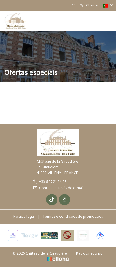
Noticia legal (24, 216)
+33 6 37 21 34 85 (50, 182)
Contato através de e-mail (58, 188)
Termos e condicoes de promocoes (73, 216)
